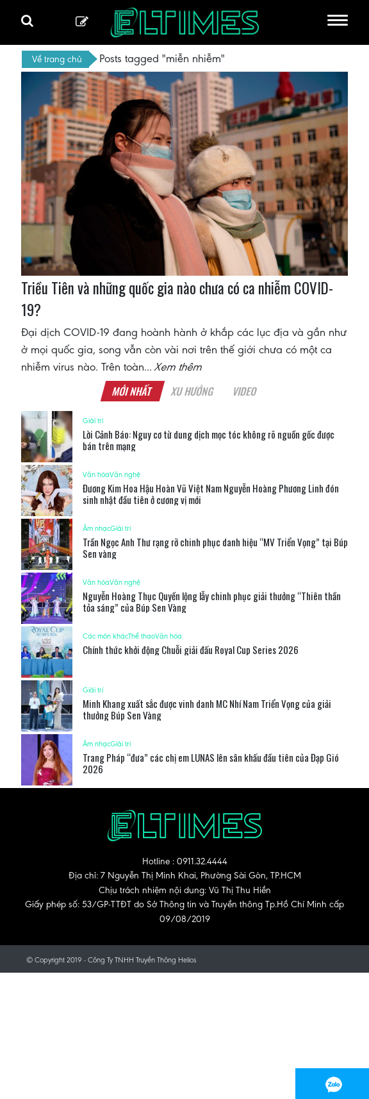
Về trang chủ (57, 59)
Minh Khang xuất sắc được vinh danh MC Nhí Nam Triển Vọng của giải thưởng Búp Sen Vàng (207, 709)
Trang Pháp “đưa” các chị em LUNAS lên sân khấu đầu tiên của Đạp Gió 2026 (211, 763)
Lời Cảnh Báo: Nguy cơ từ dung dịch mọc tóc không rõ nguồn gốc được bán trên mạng (208, 440)
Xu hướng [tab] (192, 391)
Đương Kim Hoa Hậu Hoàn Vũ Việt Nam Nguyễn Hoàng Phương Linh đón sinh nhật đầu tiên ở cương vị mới (211, 494)
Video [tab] (244, 391)
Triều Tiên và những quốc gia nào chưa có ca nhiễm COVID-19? (177, 299)
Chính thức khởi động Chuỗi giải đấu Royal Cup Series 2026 (191, 649)
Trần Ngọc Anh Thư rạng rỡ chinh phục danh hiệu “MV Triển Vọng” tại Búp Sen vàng (215, 547)
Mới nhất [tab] (132, 391)
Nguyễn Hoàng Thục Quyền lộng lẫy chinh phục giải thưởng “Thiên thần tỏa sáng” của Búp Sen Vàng (212, 601)
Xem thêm (178, 367)
